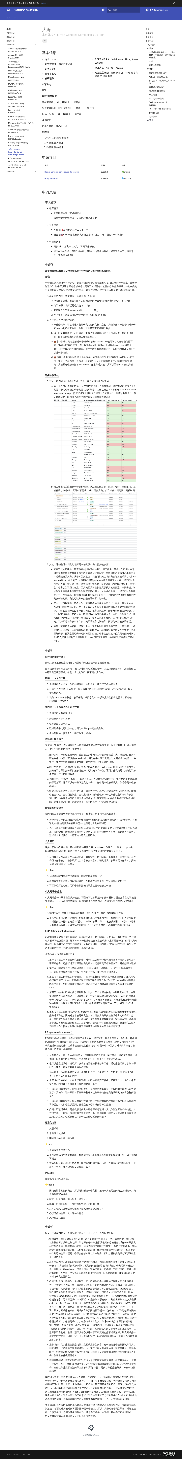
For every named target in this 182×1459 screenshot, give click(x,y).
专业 (23, 17)
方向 (31, 17)
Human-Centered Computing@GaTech (62, 172)
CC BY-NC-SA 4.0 (147, 1454)
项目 (38, 17)
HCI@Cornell (51, 178)
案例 (16, 17)
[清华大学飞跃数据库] (8, 10)
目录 (148, 29)
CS (45, 41)
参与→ (45, 3)
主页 (9, 17)
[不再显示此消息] (173, 3)
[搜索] (123, 10)
